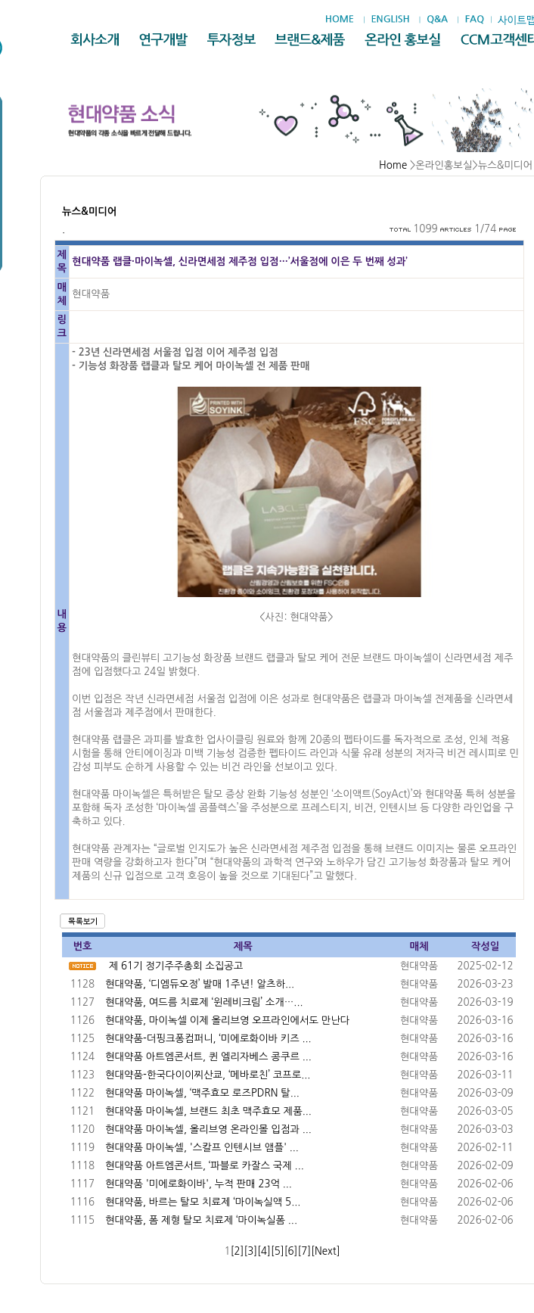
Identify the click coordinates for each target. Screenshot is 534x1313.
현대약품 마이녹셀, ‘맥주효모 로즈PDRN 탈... (202, 1093)
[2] (237, 1251)
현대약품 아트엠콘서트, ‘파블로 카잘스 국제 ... (204, 1166)
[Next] (325, 1251)
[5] (277, 1251)
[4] (264, 1251)
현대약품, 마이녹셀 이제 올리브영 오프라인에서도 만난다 (227, 1020)
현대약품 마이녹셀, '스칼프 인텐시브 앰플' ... (202, 1148)
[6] (291, 1251)
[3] (250, 1251)
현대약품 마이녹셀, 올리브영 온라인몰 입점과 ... (208, 1129)
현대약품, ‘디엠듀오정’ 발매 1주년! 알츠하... (199, 984)
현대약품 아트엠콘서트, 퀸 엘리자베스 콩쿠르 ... (208, 1057)
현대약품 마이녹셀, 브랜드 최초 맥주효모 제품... (208, 1111)
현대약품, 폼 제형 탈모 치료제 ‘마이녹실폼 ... (201, 1220)
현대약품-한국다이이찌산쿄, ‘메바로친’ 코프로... (207, 1075)
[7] (304, 1251)
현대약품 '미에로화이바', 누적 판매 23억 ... (198, 1184)
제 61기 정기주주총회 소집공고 (176, 966)
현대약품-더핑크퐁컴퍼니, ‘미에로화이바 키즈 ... (208, 1039)
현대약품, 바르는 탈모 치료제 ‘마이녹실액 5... (202, 1202)
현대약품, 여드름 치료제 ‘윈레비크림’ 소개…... (204, 1002)
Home (393, 165)
